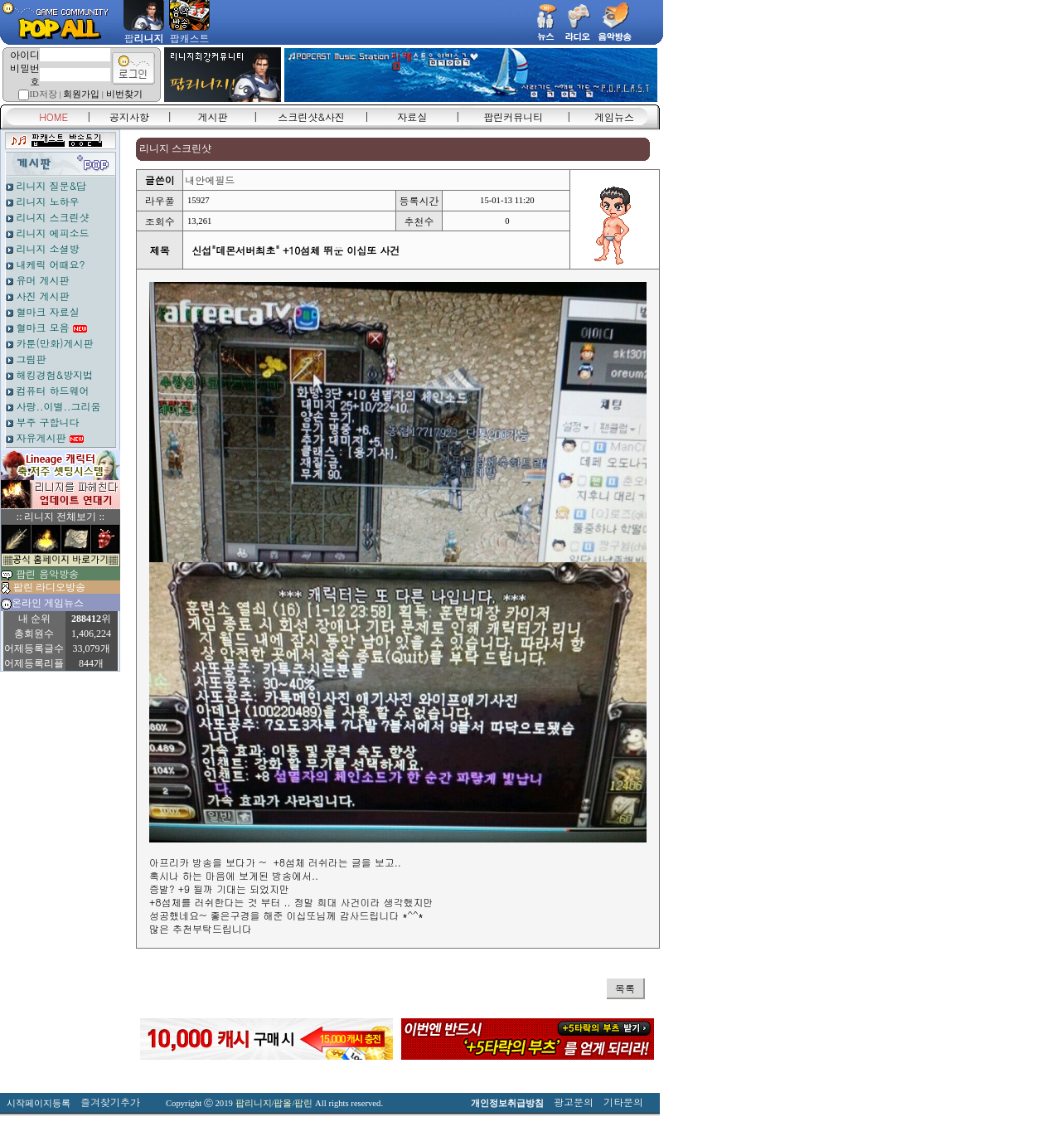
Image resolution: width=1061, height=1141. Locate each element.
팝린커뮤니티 (513, 116)
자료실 (412, 116)
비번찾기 (124, 94)
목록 (625, 988)
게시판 (213, 116)
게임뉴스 (614, 116)
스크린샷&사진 (311, 116)
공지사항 (129, 116)
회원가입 (81, 94)
